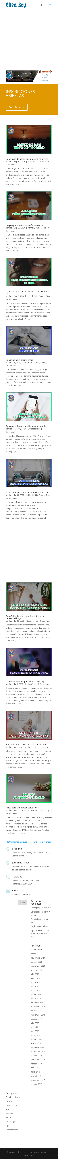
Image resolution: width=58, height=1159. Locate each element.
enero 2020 (36, 998)
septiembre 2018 (38, 1059)
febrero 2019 (36, 1039)
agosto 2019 (36, 1019)
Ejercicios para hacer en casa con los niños (27, 744)
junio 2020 (35, 978)
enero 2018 (36, 1076)
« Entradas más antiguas (16, 842)
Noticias (29, 621)
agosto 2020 (36, 970)
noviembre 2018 (38, 1051)
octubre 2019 (36, 1010)
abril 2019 (35, 1031)
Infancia (31, 228)
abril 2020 (35, 986)
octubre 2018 (36, 1055)
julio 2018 (35, 1067)
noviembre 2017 (38, 1080)
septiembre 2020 (38, 966)
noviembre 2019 (38, 1006)
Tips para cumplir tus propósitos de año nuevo (40, 933)
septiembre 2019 (38, 1015)
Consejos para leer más (41, 907)
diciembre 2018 (37, 1047)
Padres (43, 161)
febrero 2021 (36, 949)
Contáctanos (17, 107)
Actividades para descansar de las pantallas (27, 492)
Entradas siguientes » (43, 842)
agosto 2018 (36, 1063)
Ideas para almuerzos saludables (22, 807)
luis (10, 161)
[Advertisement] (29, 39)
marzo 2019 (36, 1035)
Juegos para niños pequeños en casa (24, 225)
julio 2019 (35, 1023)
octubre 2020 (36, 962)
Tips (44, 228)
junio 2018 (35, 1072)
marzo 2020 (36, 990)
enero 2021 (36, 953)
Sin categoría (11, 1121)
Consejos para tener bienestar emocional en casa (28, 292)
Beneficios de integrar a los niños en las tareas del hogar (26, 617)
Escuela (9, 1101)
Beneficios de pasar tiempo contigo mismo (27, 158)
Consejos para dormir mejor (20, 359)
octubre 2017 (36, 1084)
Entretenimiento (13, 1097)
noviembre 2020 (38, 958)
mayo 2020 (35, 982)
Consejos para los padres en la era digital (26, 681)
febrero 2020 (36, 994)
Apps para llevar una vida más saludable (26, 426)
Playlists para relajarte (40, 926)
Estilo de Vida (33, 161)
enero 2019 (36, 1043)
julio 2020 (35, 974)
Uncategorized (34, 429)
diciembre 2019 (37, 1002)
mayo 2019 (35, 1027)
